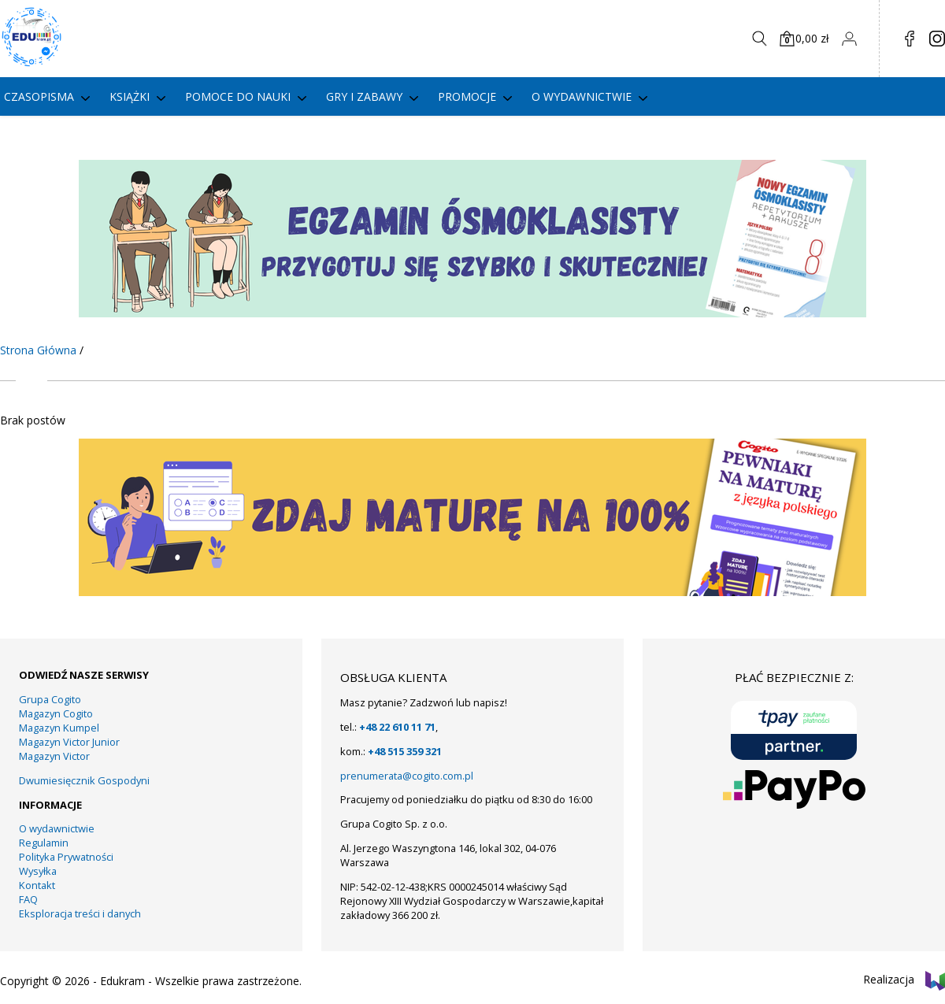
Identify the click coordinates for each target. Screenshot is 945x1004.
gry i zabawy (364, 96)
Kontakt (37, 885)
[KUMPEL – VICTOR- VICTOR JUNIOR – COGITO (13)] (472, 591)
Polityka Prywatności (66, 857)
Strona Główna (38, 350)
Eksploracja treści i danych (80, 913)
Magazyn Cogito (56, 713)
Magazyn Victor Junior (69, 742)
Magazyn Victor (54, 756)
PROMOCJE (467, 96)
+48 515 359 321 (405, 751)
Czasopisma (39, 96)
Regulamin (44, 842)
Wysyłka (38, 871)
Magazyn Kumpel (59, 728)
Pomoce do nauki (238, 96)
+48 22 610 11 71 (397, 727)
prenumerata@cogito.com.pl (406, 776)
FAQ (28, 899)
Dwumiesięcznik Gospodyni (84, 780)
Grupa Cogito (50, 699)
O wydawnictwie (582, 96)
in (937, 38)
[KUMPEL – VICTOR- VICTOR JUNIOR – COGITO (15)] (472, 313)
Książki (129, 96)
